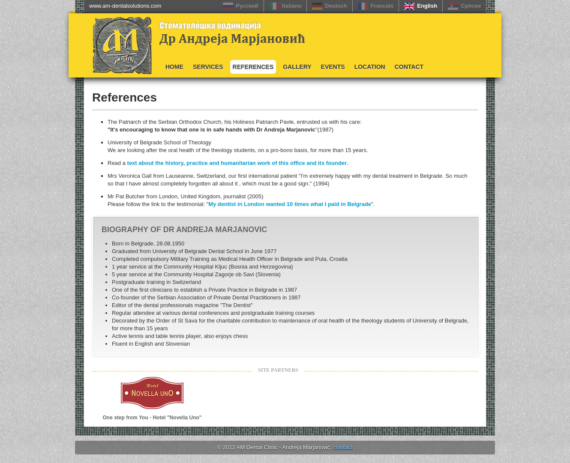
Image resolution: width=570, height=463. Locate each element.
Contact (409, 66)
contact (343, 447)
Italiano (292, 6)
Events (333, 66)
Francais (382, 6)
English (427, 6)
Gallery (297, 66)
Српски (471, 6)
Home (174, 66)
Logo (113, 44)
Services (208, 66)
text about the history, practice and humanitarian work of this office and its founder (237, 163)
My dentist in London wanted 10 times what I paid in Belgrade (289, 204)
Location (369, 66)
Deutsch (336, 6)
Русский (247, 6)
